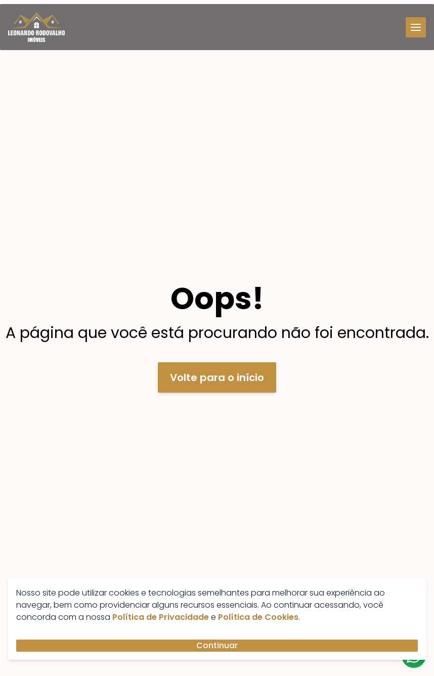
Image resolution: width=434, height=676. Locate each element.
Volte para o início (217, 377)
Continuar (217, 645)
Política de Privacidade (160, 617)
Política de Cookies (258, 617)
